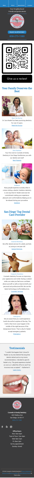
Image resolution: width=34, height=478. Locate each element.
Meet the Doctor (17, 125)
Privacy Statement (26, 471)
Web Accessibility (14, 473)
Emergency (17, 334)
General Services (17, 249)
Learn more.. (17, 370)
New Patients (17, 160)
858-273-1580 (17, 36)
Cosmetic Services (17, 291)
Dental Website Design (25, 473)
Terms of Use (5, 473)
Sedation (17, 203)
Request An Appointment (17, 32)
